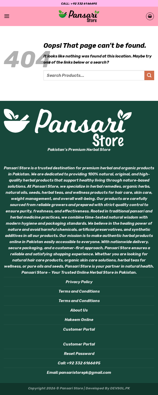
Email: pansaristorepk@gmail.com (79, 372)
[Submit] (149, 75)
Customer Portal (79, 329)
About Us (79, 310)
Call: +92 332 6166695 (79, 363)
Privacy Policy (79, 282)
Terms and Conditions (79, 291)
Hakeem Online (79, 319)
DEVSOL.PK (120, 388)
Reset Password (79, 353)
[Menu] (7, 16)
